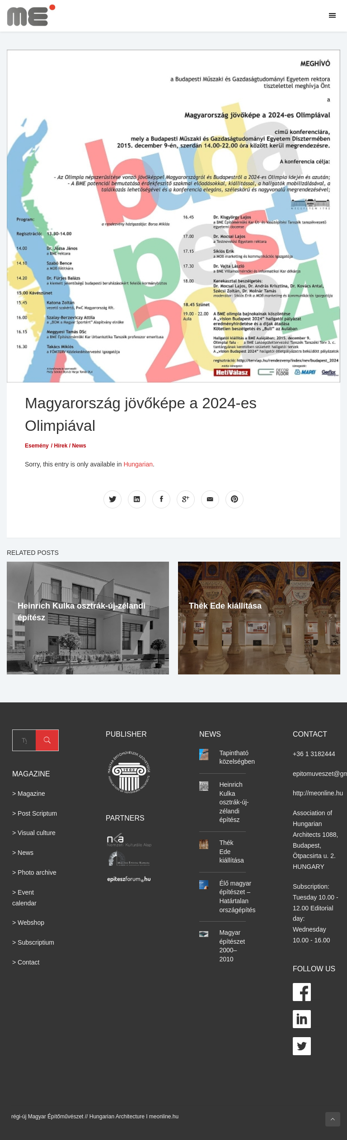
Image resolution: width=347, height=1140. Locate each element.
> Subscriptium (33, 942)
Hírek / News (70, 445)
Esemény (37, 445)
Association (309, 812)
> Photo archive (34, 871)
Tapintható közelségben (237, 756)
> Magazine (28, 792)
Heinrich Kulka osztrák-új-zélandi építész (234, 801)
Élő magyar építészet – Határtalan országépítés (237, 896)
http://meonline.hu (318, 792)
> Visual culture (34, 832)
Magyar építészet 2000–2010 (232, 945)
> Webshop (28, 922)
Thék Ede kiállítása (225, 605)
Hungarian (138, 463)
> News (22, 852)
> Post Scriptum (34, 812)
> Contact (25, 961)
